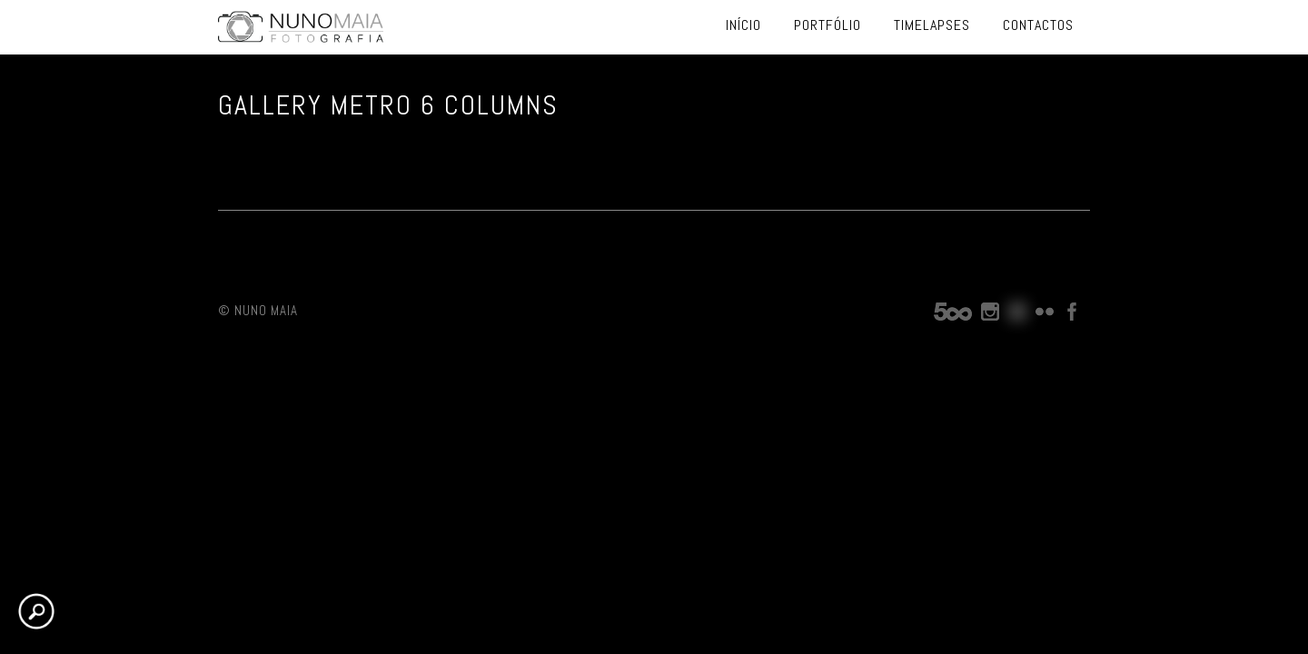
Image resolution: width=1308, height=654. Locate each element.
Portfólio (827, 25)
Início (743, 25)
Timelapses (932, 25)
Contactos (1038, 25)
